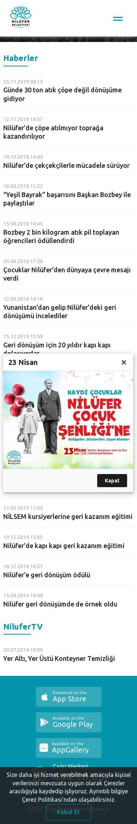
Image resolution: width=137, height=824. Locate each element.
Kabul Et (68, 813)
